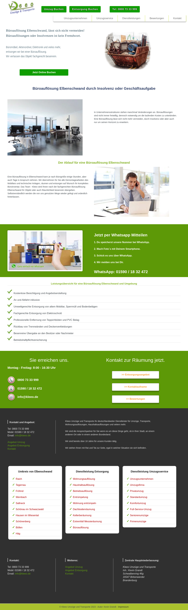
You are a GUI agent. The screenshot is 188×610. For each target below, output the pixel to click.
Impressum (123, 607)
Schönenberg (23, 521)
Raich (19, 479)
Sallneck (20, 503)
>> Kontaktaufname (135, 386)
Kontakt (11, 449)
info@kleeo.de (23, 435)
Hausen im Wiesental (27, 515)
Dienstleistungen (131, 18)
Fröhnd (19, 491)
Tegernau (21, 485)
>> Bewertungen (135, 399)
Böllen (19, 527)
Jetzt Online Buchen (44, 72)
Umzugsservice (104, 18)
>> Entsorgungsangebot (136, 374)
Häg (18, 533)
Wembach (21, 497)
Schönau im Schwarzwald (30, 509)
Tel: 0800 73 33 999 (124, 9)
